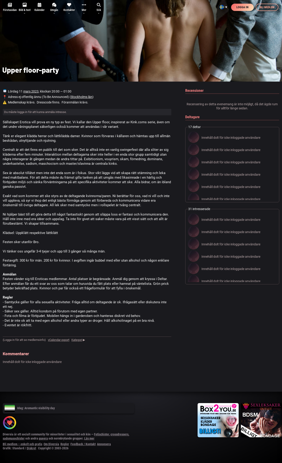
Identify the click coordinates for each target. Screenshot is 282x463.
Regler (64, 444)
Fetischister (101, 434)
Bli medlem (267, 7)
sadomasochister (14, 438)
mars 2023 (31, 91)
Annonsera (104, 444)
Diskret (31, 448)
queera (43, 438)
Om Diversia (51, 444)
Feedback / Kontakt (83, 444)
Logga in (242, 7)
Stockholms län (81, 97)
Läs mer (89, 438)
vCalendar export (58, 340)
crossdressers (119, 434)
